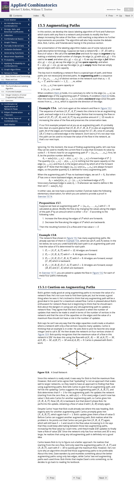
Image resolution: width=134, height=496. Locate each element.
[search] (114, 9)
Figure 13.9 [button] (43, 334)
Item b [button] (105, 95)
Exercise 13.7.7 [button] (49, 272)
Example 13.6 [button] (72, 240)
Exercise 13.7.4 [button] (45, 196)
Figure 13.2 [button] (106, 108)
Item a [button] (58, 93)
